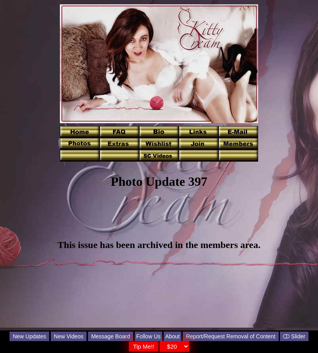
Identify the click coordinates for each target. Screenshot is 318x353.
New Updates (29, 336)
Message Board (110, 336)
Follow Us (148, 336)
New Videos (68, 336)
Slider (294, 336)
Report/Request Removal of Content (231, 336)
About (172, 336)
